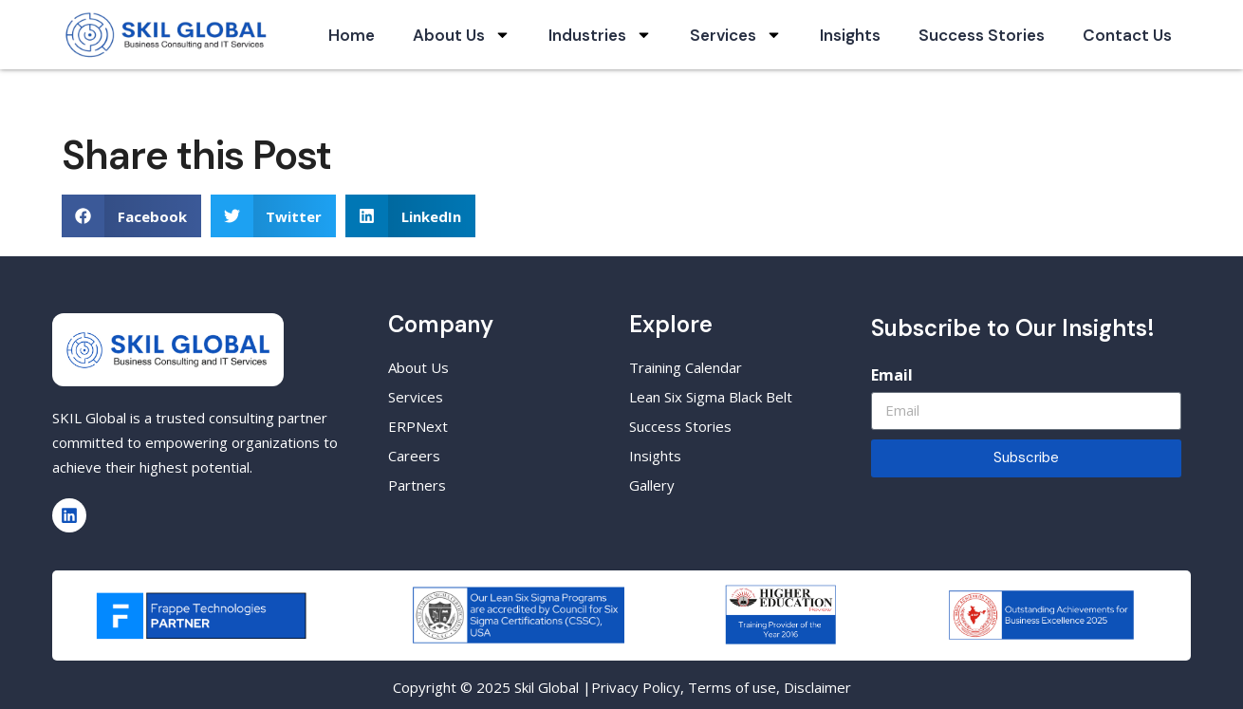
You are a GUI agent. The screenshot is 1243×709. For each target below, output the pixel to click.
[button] (131, 216)
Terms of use (732, 687)
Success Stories (981, 35)
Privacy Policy (635, 687)
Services (736, 34)
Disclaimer (817, 687)
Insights (850, 35)
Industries (600, 34)
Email (892, 374)
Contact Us (1127, 35)
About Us (461, 34)
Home (351, 35)
